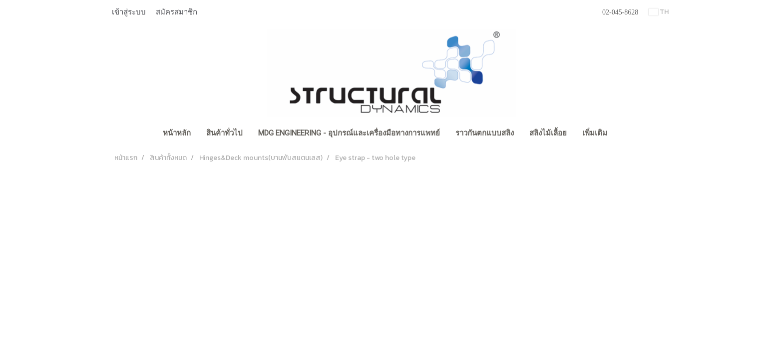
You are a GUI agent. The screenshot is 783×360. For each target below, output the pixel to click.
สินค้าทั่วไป (224, 133)
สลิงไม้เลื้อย (548, 133)
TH (659, 11)
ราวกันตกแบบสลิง (484, 133)
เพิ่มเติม (594, 133)
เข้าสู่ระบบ (129, 12)
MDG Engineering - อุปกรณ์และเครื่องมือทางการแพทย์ (349, 133)
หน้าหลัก (177, 133)
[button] (624, 134)
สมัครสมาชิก (176, 12)
